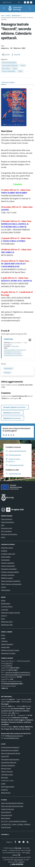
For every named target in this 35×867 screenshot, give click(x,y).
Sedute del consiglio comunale (10, 612)
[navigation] (4, 8)
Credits (3, 783)
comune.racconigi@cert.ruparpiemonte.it (17, 672)
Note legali (4, 777)
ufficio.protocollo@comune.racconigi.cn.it (15, 350)
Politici (3, 537)
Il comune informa (6, 606)
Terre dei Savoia (6, 827)
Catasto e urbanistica (7, 563)
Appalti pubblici (5, 557)
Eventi (3, 635)
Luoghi (3, 638)
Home (2, 15)
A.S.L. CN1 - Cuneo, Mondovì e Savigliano (14, 821)
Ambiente (4, 551)
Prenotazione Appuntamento (10, 759)
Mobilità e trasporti (7, 578)
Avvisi (3, 618)
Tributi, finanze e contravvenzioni (11, 584)
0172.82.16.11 (8, 663)
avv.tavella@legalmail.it (11, 738)
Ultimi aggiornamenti (7, 786)
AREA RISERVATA (16, 864)
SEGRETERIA (8, 339)
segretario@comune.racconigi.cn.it (13, 355)
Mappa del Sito (5, 793)
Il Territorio (4, 641)
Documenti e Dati (6, 528)
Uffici (2, 525)
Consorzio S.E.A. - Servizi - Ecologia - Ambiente (15, 824)
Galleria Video (5, 647)
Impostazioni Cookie (7, 780)
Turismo (3, 587)
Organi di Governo (6, 519)
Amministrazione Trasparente (10, 747)
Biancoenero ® (18, 859)
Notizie (3, 600)
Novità (8, 15)
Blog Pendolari (5, 818)
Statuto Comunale (7, 771)
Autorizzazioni (5, 560)
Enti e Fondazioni (6, 531)
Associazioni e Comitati (8, 653)
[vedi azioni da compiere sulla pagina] (15, 54)
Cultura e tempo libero (8, 566)
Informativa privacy (7, 774)
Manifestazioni (16, 15)
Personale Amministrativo (9, 534)
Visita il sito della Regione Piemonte (12, 803)
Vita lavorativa (5, 590)
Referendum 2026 (7, 625)
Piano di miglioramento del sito (10, 753)
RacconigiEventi (6, 812)
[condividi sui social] (5, 54)
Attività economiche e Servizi (10, 650)
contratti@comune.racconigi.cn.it (13, 353)
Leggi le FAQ (5, 756)
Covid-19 (4, 615)
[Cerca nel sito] (30, 8)
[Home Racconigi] (16, 8)
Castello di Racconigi (7, 809)
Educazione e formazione (9, 569)
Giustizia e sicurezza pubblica (10, 572)
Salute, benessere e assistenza (10, 581)
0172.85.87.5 (8, 665)
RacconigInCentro (6, 815)
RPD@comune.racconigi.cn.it (14, 736)
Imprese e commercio (7, 575)
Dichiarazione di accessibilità (9, 750)
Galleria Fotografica (7, 644)
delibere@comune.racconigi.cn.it (12, 352)
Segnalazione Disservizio (8, 762)
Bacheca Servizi (6, 768)
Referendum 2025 (7, 622)
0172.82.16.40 (14, 346)
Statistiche (4, 789)
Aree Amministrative (7, 522)
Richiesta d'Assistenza (8, 765)
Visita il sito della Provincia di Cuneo (12, 806)
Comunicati (4, 609)
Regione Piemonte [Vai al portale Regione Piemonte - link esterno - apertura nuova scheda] (7, 2)
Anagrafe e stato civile (8, 554)
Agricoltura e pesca (7, 548)
